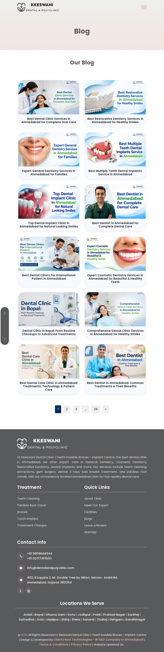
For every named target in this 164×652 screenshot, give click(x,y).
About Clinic (93, 498)
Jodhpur (84, 615)
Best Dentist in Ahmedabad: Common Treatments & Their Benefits (115, 384)
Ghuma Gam (55, 615)
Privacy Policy (81, 644)
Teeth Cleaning (28, 498)
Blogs (88, 519)
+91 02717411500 (39, 558)
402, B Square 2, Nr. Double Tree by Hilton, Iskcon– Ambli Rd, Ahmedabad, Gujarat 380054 (72, 580)
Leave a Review (95, 525)
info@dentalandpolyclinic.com (50, 568)
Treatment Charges (32, 525)
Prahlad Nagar (114, 615)
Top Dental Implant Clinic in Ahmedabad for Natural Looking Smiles (49, 224)
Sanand (88, 619)
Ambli (27, 615)
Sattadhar (27, 619)
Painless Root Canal (31, 505)
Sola (40, 619)
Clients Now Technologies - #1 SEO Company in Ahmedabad (98, 640)
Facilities (90, 512)
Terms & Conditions (54, 644)
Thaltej (102, 619)
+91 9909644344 (39, 553)
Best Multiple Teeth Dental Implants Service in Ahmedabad (115, 172)
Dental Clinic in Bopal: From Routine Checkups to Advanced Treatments (49, 332)
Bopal (38, 615)
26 (96, 409)
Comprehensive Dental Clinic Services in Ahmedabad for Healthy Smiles (115, 332)
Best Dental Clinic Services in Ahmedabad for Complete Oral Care (48, 120)
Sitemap (90, 532)
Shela (76, 619)
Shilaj (65, 619)
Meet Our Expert (96, 505)
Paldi (97, 615)
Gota (71, 615)
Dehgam (116, 619)
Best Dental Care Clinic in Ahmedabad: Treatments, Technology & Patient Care (49, 386)
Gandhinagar (135, 619)
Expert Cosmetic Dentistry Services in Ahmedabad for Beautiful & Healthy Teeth (115, 278)
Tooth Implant (27, 519)
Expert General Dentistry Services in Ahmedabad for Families (48, 172)
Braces (22, 512)
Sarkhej (133, 615)
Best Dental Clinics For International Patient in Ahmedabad (48, 277)
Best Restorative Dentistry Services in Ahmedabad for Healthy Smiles (115, 120)
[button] (144, 7)
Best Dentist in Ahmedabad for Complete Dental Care (115, 224)
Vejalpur (52, 619)
